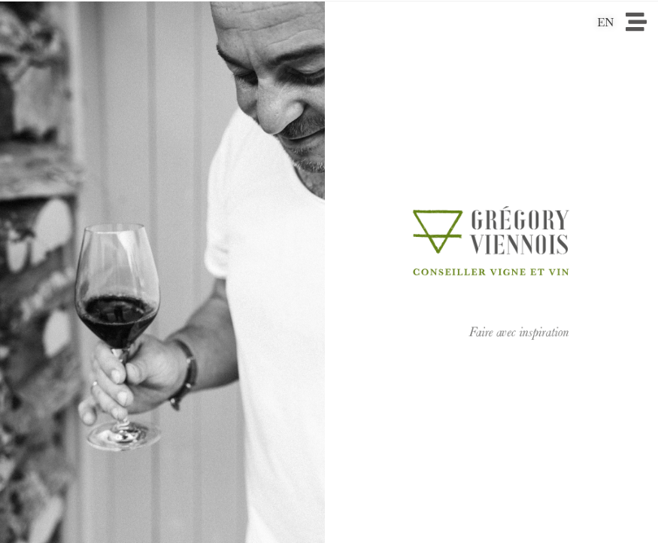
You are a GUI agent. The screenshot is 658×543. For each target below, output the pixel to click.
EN (605, 22)
